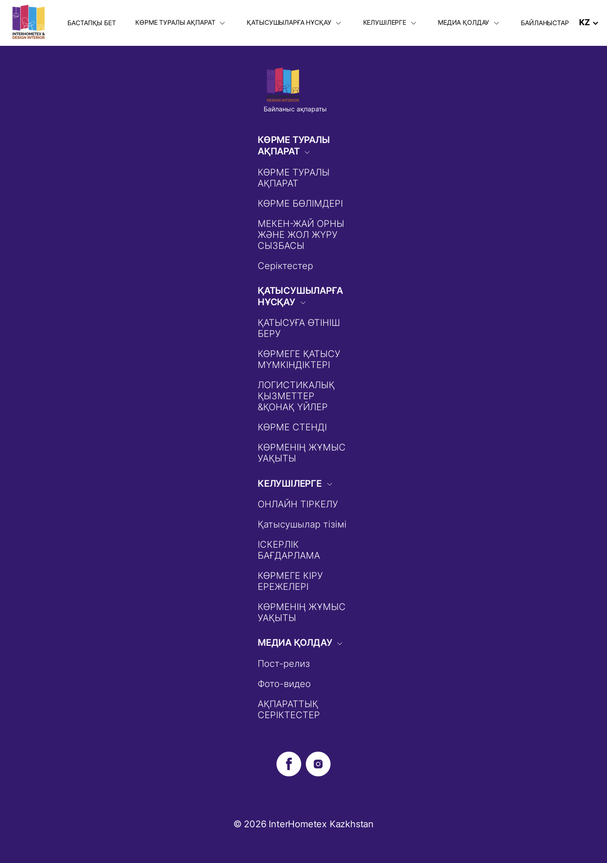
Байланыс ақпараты (295, 109)
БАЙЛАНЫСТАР (544, 23)
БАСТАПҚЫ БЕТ (91, 23)
